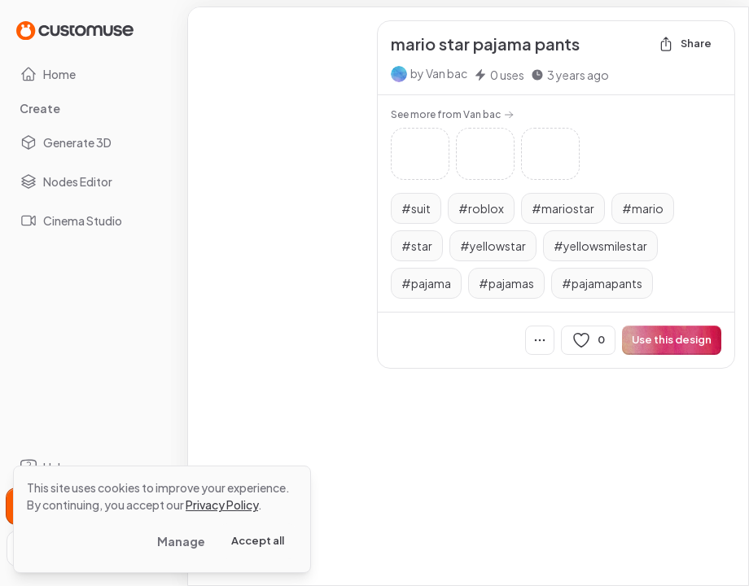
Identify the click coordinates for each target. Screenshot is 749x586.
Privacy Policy (222, 504)
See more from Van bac (452, 114)
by (438, 73)
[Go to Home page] (75, 30)
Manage (181, 541)
